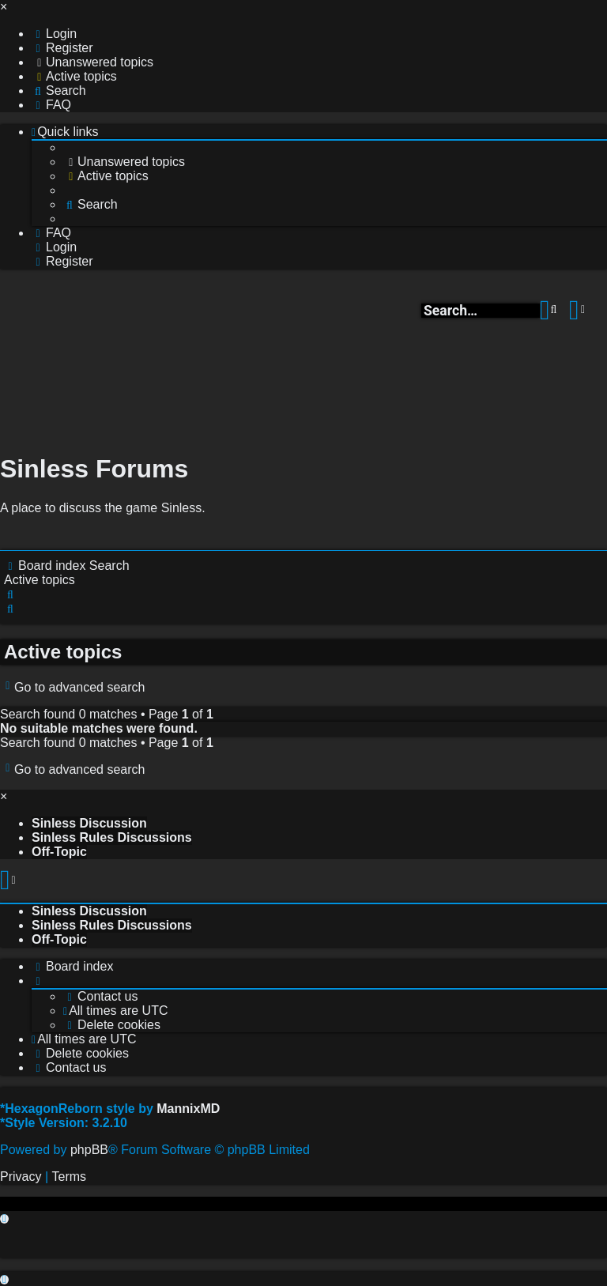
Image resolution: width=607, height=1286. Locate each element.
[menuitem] (54, 34)
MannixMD (188, 1108)
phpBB (89, 1149)
